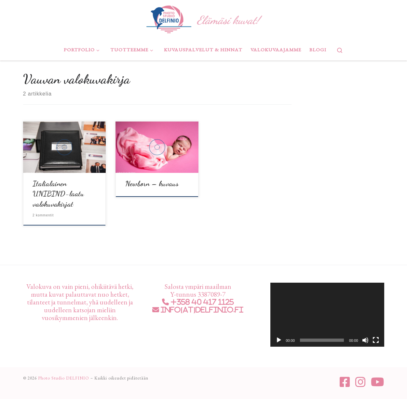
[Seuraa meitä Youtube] (377, 382)
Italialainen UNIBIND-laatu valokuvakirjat (58, 194)
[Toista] (279, 340)
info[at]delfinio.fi (201, 309)
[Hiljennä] (365, 340)
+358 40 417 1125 (201, 302)
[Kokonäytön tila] (376, 340)
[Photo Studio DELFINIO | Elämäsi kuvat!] (168, 18)
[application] (327, 315)
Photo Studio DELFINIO (63, 378)
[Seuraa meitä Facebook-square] (345, 382)
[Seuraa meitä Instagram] (360, 382)
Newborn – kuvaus (152, 183)
